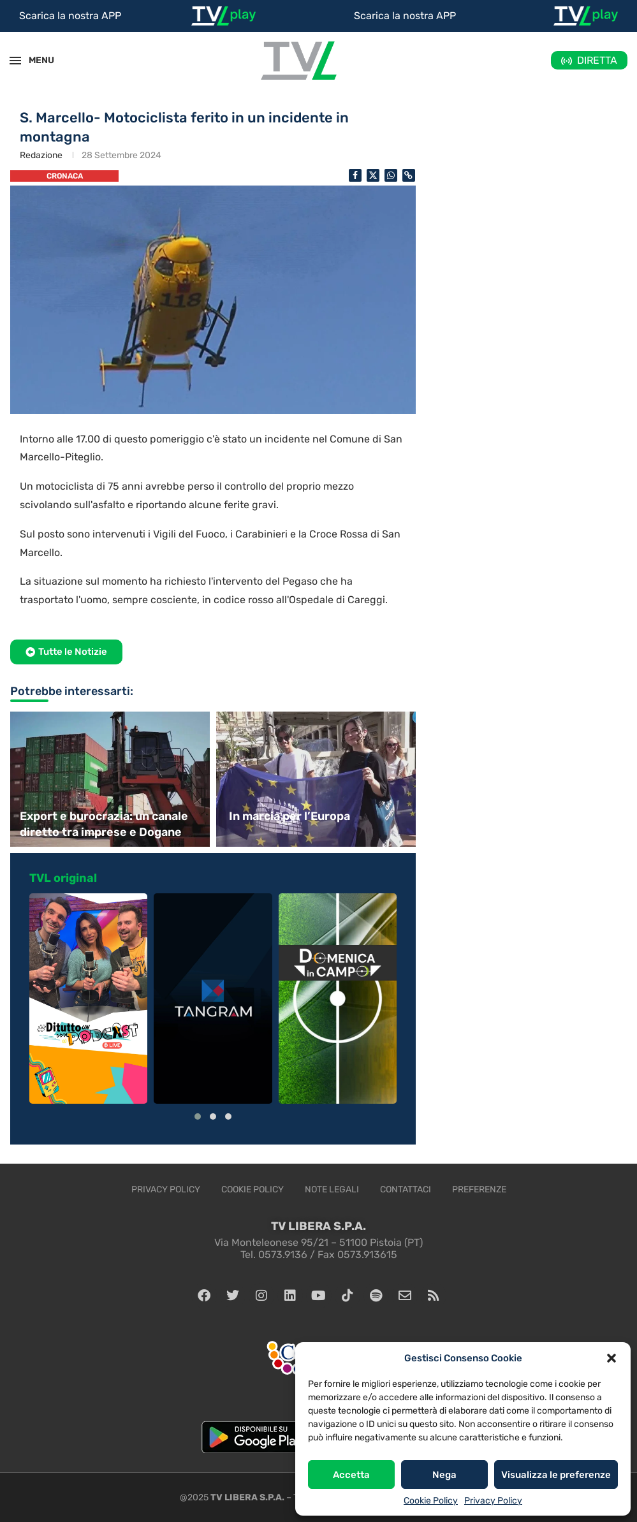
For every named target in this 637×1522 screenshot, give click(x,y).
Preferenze (479, 1189)
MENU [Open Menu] (34, 60)
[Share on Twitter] (373, 175)
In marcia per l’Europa (289, 816)
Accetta (351, 1475)
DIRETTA (597, 60)
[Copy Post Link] (408, 175)
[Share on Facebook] (355, 175)
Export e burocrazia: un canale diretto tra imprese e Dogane (104, 824)
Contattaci (405, 1189)
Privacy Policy (493, 1500)
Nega (444, 1475)
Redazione (41, 155)
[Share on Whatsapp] (390, 175)
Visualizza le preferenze (556, 1475)
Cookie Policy (431, 1500)
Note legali (332, 1189)
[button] (611, 1358)
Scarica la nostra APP (70, 16)
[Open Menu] (15, 60)
